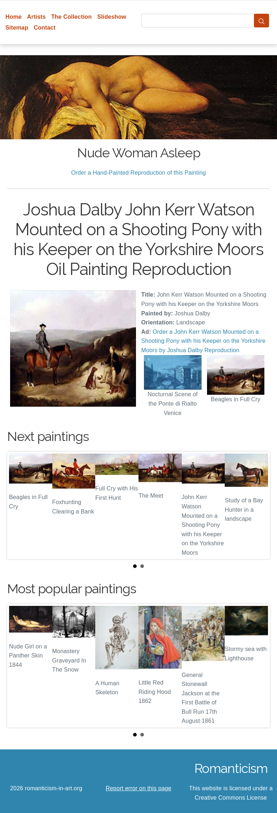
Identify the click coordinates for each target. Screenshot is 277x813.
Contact (45, 28)
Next (258, 505)
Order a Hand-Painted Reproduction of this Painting (138, 173)
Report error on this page (138, 788)
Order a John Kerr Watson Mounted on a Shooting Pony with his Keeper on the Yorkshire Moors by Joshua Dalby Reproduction (203, 341)
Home (13, 17)
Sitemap (16, 28)
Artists (36, 17)
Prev (18, 505)
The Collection (71, 17)
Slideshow (111, 17)
